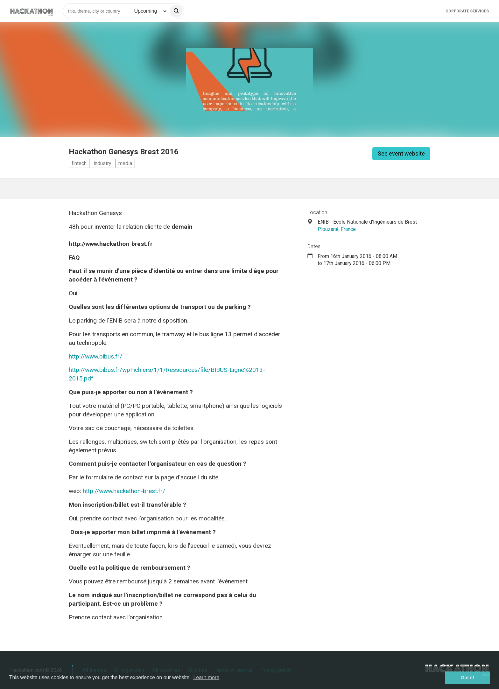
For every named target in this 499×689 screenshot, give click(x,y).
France (348, 229)
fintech (79, 163)
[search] (176, 11)
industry (102, 163)
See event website (401, 153)
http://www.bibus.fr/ (95, 356)
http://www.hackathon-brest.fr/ (124, 491)
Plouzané (328, 229)
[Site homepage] (31, 11)
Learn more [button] (206, 677)
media (125, 163)
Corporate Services (467, 11)
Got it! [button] (467, 677)
